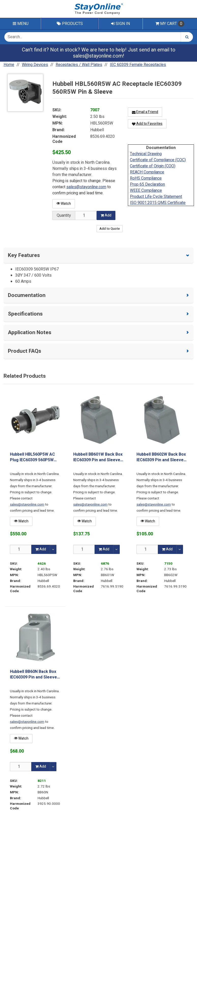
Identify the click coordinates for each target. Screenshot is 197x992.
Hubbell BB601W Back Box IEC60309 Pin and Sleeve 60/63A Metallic (98, 457)
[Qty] (21, 549)
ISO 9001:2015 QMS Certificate (158, 203)
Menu (20, 24)
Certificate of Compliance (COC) (158, 160)
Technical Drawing (146, 154)
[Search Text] (92, 37)
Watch (63, 203)
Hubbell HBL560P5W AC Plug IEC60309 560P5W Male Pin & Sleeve (32, 457)
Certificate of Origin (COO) (152, 166)
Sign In (120, 24)
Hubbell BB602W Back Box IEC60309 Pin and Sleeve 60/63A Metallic (161, 457)
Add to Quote (109, 228)
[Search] (187, 37)
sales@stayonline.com (98, 56)
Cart (169, 24)
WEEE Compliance (146, 190)
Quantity (64, 215)
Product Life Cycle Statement (156, 197)
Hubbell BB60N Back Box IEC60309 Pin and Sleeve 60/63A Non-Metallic (33, 674)
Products (70, 24)
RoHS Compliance (146, 178)
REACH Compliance (147, 172)
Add (106, 215)
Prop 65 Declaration (147, 184)
